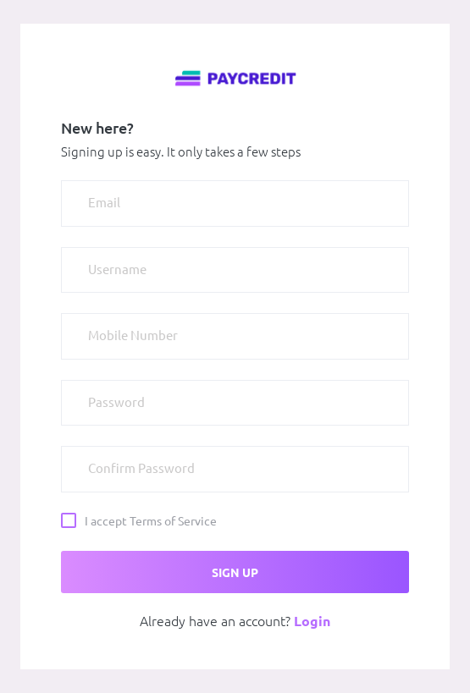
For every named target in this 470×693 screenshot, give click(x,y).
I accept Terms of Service (151, 520)
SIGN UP (235, 573)
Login (312, 621)
